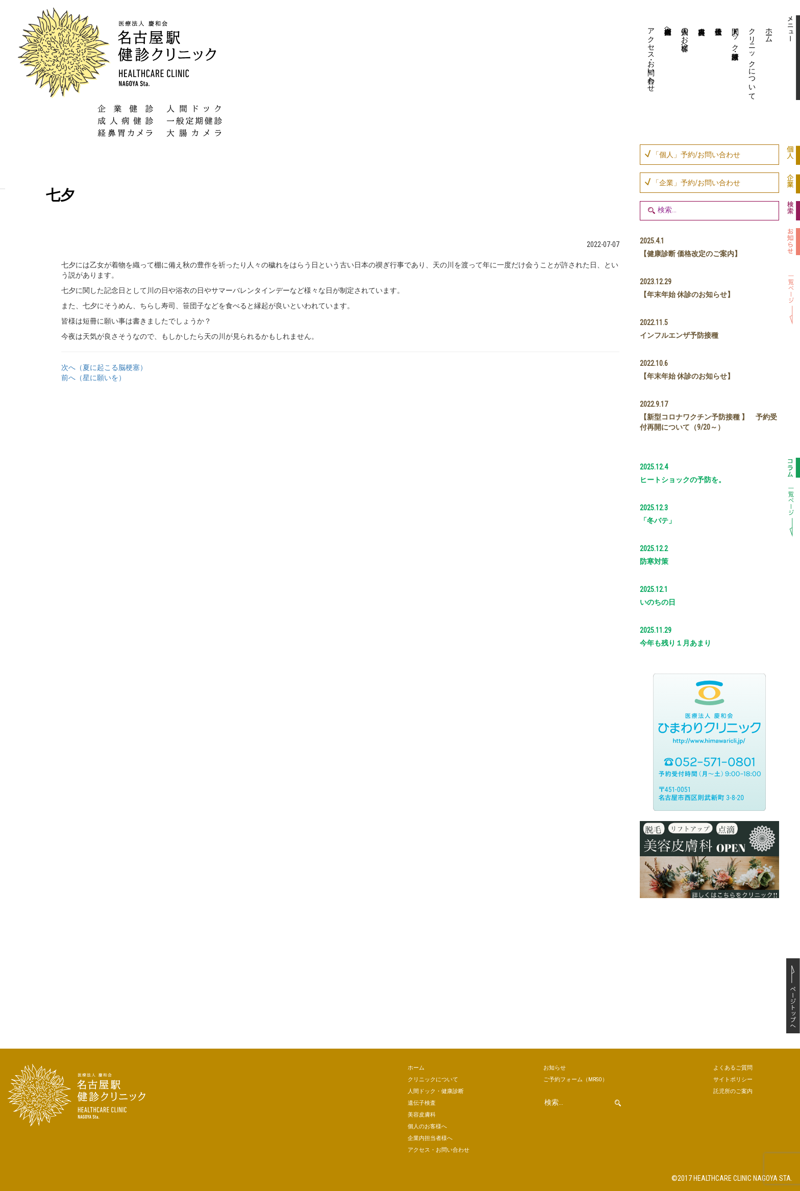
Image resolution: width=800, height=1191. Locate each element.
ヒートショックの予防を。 (683, 480)
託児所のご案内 (733, 1091)
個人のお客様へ (685, 35)
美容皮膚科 (700, 59)
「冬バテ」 (658, 520)
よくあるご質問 (733, 1067)
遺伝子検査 (717, 59)
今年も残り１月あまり (675, 643)
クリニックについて (752, 59)
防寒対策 (654, 561)
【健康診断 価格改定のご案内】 (690, 254)
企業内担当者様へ (668, 27)
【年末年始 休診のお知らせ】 (687, 294)
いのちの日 (658, 602)
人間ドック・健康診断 (736, 35)
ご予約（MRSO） (575, 1079)
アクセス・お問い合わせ (651, 55)
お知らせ (554, 1067)
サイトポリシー (733, 1079)
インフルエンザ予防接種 (679, 335)
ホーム (769, 31)
